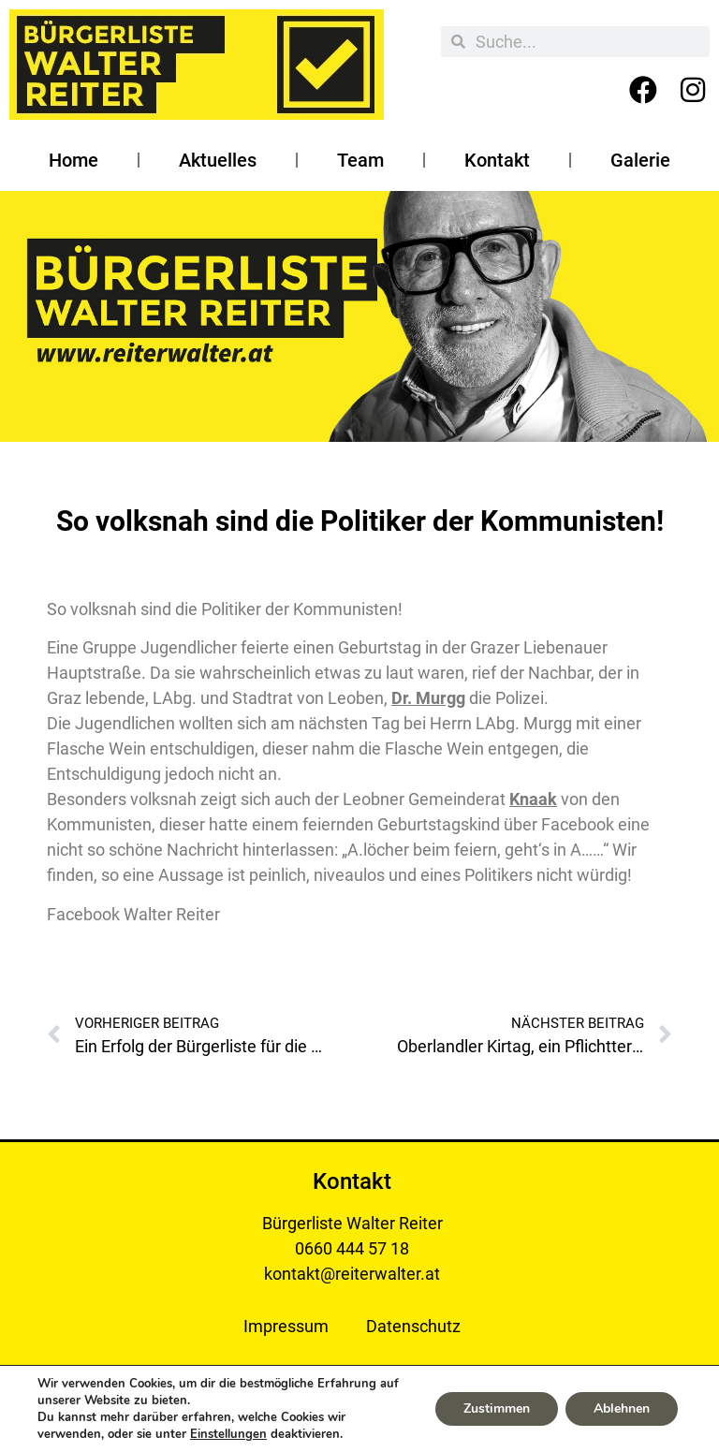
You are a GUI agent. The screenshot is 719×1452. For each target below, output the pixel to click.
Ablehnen (622, 1408)
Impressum (286, 1326)
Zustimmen (496, 1408)
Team (360, 160)
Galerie (640, 160)
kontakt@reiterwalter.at (352, 1273)
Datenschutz (413, 1326)
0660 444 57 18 (352, 1248)
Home (73, 160)
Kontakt (497, 160)
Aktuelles (218, 160)
